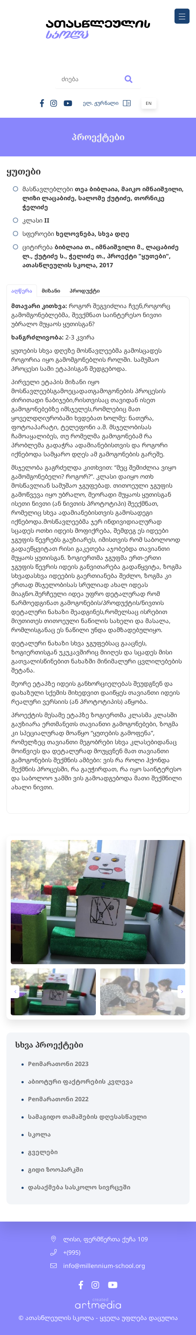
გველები (43, 1152)
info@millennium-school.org (104, 1266)
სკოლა (39, 1134)
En (149, 103)
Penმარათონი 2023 (58, 1064)
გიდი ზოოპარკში (55, 1169)
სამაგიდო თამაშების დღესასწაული (87, 1116)
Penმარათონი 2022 (58, 1099)
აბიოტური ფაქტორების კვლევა (80, 1081)
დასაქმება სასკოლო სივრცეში (79, 1187)
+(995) (71, 1252)
